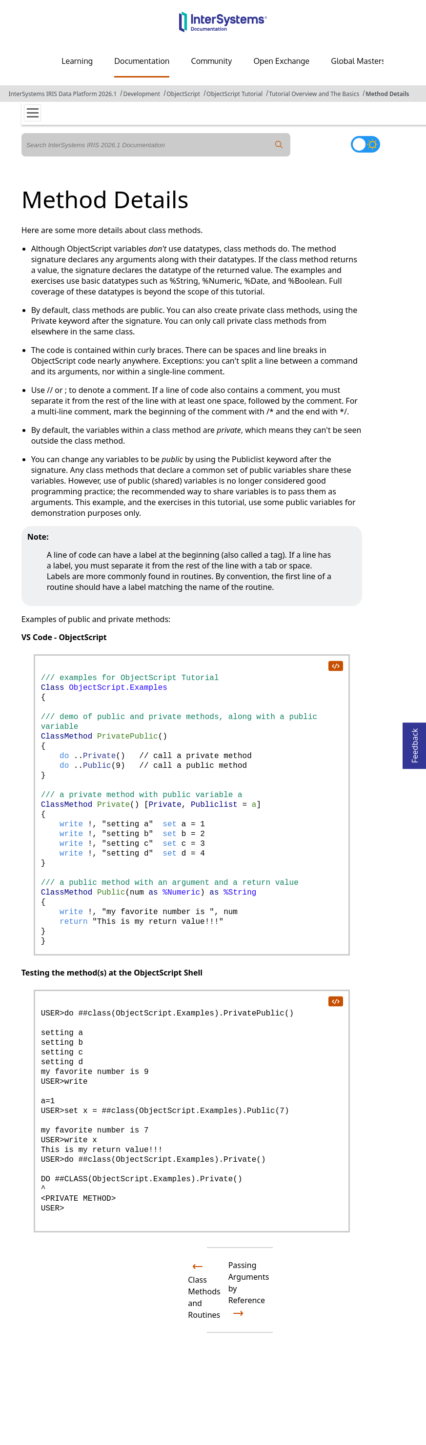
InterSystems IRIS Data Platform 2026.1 (62, 94)
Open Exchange (281, 61)
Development (141, 94)
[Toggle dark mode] (365, 144)
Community (211, 61)
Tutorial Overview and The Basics (314, 94)
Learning (77, 61)
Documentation (141, 61)
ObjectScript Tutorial (234, 94)
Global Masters (358, 61)
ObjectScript (183, 94)
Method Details (387, 94)
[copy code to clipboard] (335, 665)
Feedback (414, 742)
